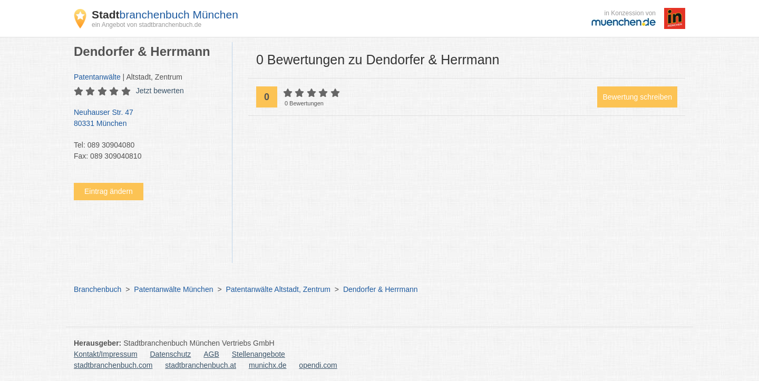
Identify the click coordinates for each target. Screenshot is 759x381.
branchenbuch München (165, 14)
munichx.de (268, 365)
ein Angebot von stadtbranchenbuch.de (146, 24)
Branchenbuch (97, 289)
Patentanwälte (97, 77)
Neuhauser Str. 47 (147, 118)
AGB (211, 354)
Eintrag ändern (108, 191)
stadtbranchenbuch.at (200, 365)
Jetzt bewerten (160, 90)
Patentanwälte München (173, 289)
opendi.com (318, 365)
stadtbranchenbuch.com (113, 365)
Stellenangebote (258, 354)
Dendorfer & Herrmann (380, 289)
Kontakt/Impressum (106, 354)
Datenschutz (170, 354)
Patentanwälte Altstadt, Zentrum (278, 289)
